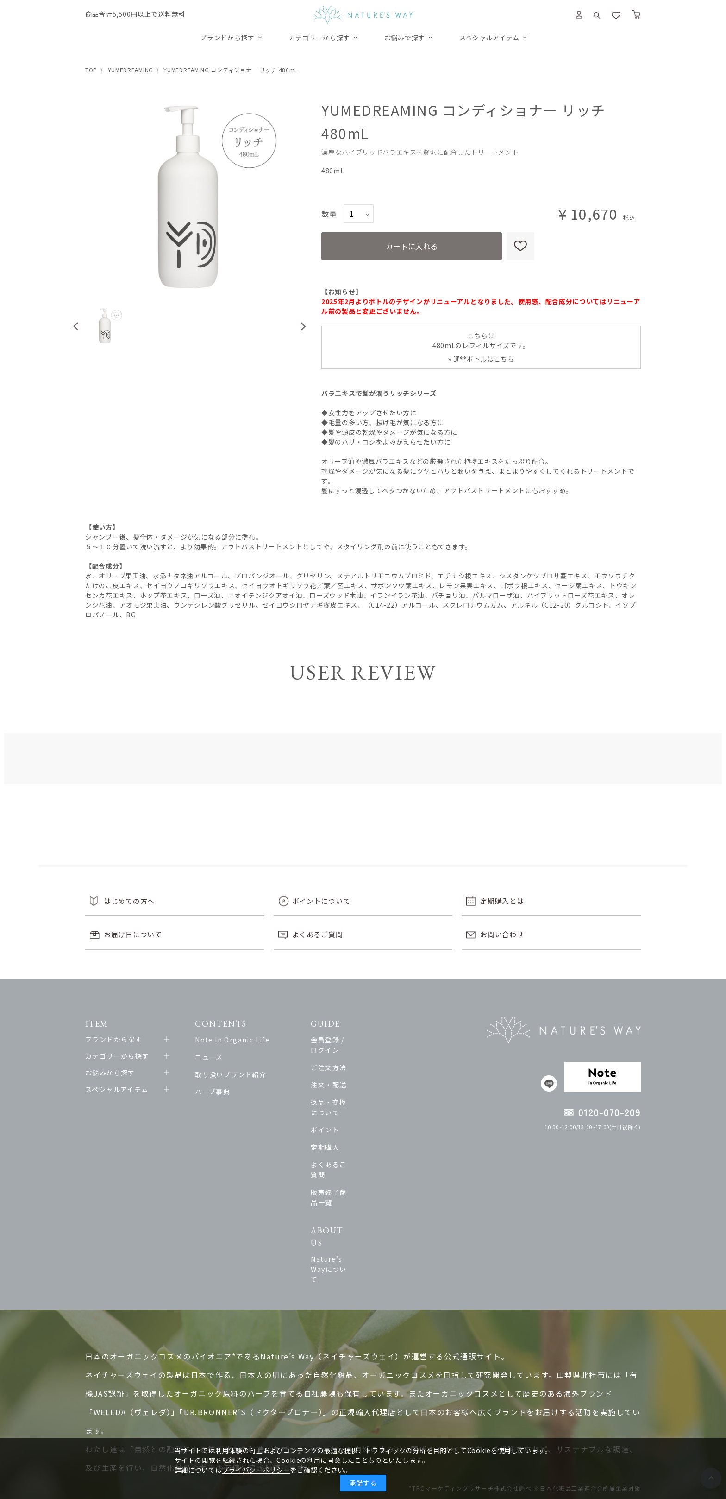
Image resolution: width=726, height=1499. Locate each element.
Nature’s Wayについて (380, 1204)
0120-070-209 (609, 1112)
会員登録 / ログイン (374, 1039)
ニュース (217, 1056)
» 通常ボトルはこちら (481, 358)
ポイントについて (321, 901)
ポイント (356, 1109)
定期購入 (356, 1126)
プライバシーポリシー (256, 1469)
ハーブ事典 (220, 1091)
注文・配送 (360, 1074)
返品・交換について (374, 1091)
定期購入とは (502, 901)
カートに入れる (412, 246)
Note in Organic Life (240, 1039)
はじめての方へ (129, 901)
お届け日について (133, 934)
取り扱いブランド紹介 (239, 1074)
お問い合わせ (502, 934)
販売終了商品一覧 (370, 1161)
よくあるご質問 (317, 934)
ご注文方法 (360, 1056)
